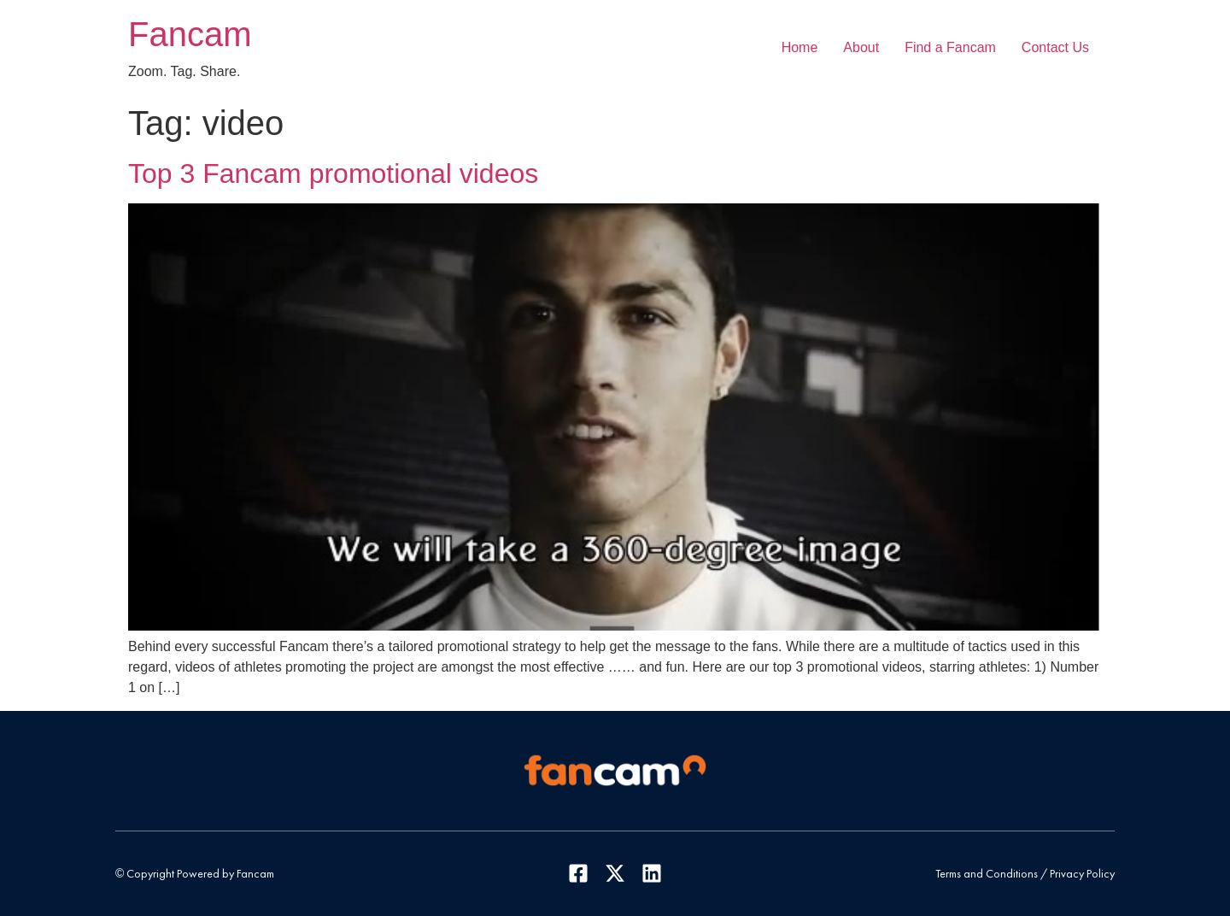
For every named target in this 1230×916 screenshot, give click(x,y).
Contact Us (1055, 47)
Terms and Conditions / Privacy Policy (1025, 873)
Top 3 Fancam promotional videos (333, 173)
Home (800, 47)
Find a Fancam (950, 47)
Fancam (190, 34)
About (861, 47)
